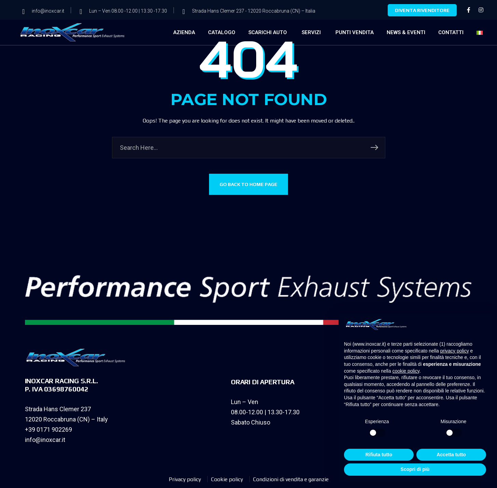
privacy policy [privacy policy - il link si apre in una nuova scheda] (454, 351)
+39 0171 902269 (48, 429)
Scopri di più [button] (415, 469)
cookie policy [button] (405, 371)
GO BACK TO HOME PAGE (248, 185)
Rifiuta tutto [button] (378, 454)
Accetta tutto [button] (451, 454)
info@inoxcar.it (45, 439)
